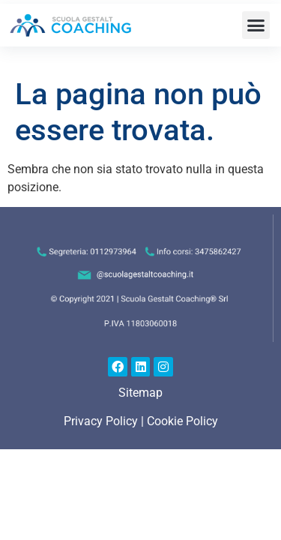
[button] (256, 25)
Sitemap (140, 393)
